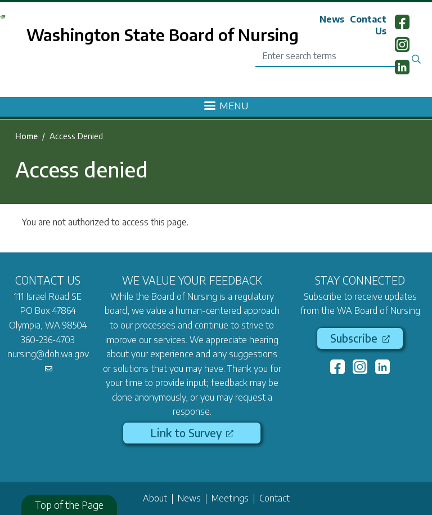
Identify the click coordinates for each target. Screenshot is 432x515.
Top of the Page (69, 504)
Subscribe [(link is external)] (359, 338)
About (155, 498)
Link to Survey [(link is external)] (191, 432)
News (332, 19)
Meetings (230, 498)
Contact (274, 498)
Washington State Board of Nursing (162, 34)
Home (26, 136)
